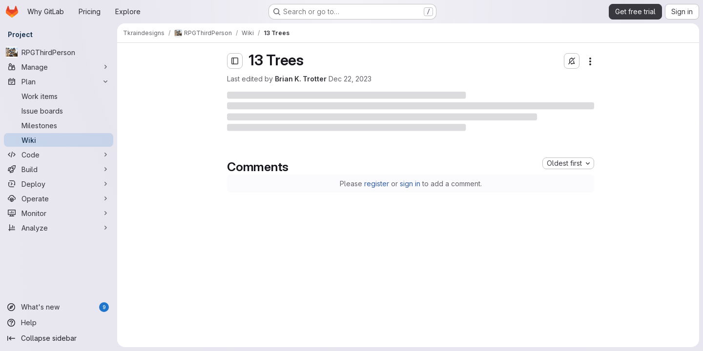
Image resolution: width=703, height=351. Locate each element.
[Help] (58, 323)
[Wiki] (58, 140)
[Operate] (58, 198)
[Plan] (58, 81)
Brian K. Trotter (301, 79)
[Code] (58, 154)
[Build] (58, 169)
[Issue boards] (58, 110)
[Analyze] (58, 227)
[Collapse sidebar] (58, 338)
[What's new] (58, 307)
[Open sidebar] (235, 61)
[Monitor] (58, 213)
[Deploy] (58, 184)
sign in (410, 183)
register (376, 183)
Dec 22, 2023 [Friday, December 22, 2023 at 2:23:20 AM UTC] (350, 79)
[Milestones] (58, 125)
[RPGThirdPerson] (58, 52)
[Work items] (58, 96)
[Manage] (58, 67)
